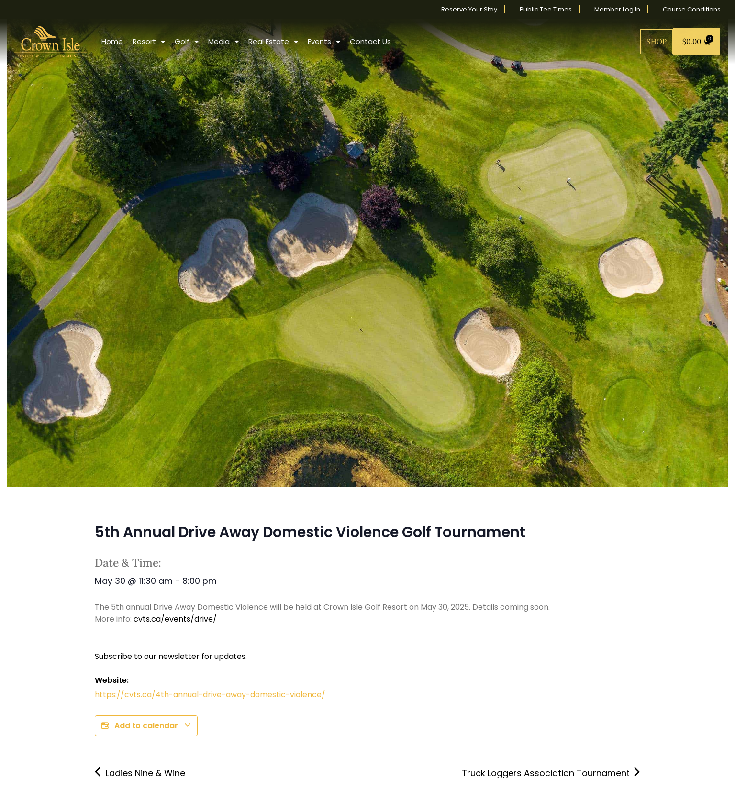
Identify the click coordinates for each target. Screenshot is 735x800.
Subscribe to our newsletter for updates (170, 656)
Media (223, 41)
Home (112, 41)
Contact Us (370, 41)
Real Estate (273, 41)
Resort (149, 41)
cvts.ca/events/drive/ (175, 619)
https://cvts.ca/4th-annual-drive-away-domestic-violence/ (210, 694)
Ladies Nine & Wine (140, 773)
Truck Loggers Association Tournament (551, 773)
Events (324, 41)
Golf (187, 41)
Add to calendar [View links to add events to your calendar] (146, 726)
